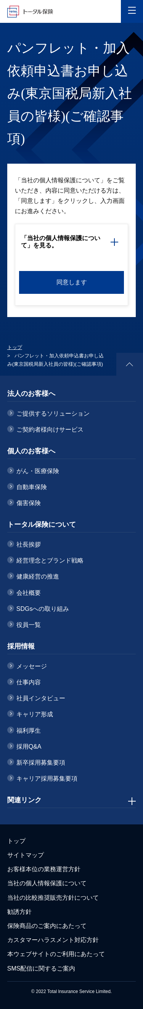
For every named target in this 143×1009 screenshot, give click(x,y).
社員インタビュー (40, 698)
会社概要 (28, 593)
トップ (14, 347)
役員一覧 (28, 625)
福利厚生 (28, 730)
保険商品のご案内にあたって (47, 926)
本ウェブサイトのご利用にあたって (56, 954)
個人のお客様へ (31, 451)
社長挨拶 (28, 544)
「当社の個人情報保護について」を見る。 (60, 241)
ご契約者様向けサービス (50, 429)
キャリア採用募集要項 (46, 778)
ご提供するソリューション (53, 413)
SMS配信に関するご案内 (41, 968)
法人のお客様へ (31, 393)
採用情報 (21, 646)
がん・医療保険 (37, 471)
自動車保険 (31, 487)
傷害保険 (28, 503)
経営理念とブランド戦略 (50, 560)
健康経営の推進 (37, 576)
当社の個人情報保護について (47, 883)
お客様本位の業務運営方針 (43, 869)
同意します (71, 282)
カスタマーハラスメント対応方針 (53, 940)
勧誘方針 (19, 912)
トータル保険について (41, 524)
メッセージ (31, 666)
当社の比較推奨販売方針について (53, 897)
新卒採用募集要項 (40, 762)
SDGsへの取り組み (42, 609)
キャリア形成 (34, 714)
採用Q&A (29, 746)
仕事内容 (28, 682)
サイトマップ (25, 855)
